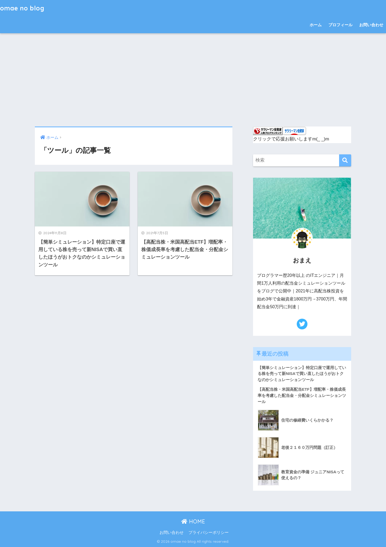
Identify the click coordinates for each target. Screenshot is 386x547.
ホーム (316, 25)
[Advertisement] (193, 79)
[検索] (345, 160)
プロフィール (340, 25)
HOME (193, 521)
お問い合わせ (371, 25)
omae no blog (22, 8)
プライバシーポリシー (208, 532)
